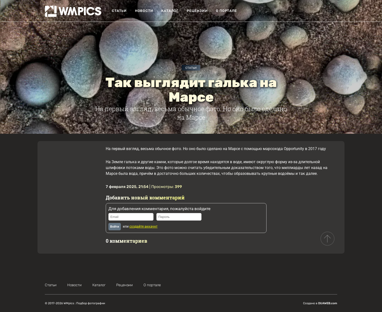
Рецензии (197, 11)
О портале (226, 11)
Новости (144, 11)
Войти (114, 226)
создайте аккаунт (143, 226)
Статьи (119, 11)
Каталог (170, 11)
